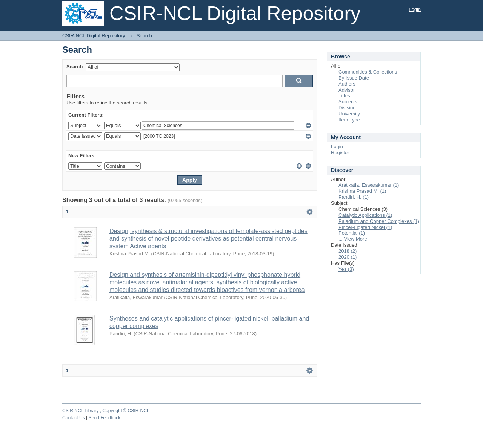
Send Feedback (105, 417)
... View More (352, 239)
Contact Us (73, 417)
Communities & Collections (367, 72)
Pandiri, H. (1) (353, 197)
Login (415, 9)
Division (347, 107)
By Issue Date (353, 78)
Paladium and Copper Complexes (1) (378, 221)
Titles (344, 95)
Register (340, 152)
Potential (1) (351, 233)
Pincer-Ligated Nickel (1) (365, 227)
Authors (346, 84)
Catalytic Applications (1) (365, 215)
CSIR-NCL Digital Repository (93, 35)
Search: (75, 66)
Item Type (349, 120)
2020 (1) (347, 257)
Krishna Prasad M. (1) (362, 191)
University (349, 114)
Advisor (346, 90)
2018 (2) (347, 251)
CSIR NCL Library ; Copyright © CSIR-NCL (106, 410)
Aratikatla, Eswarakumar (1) (368, 185)
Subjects (347, 101)
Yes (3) (346, 269)
